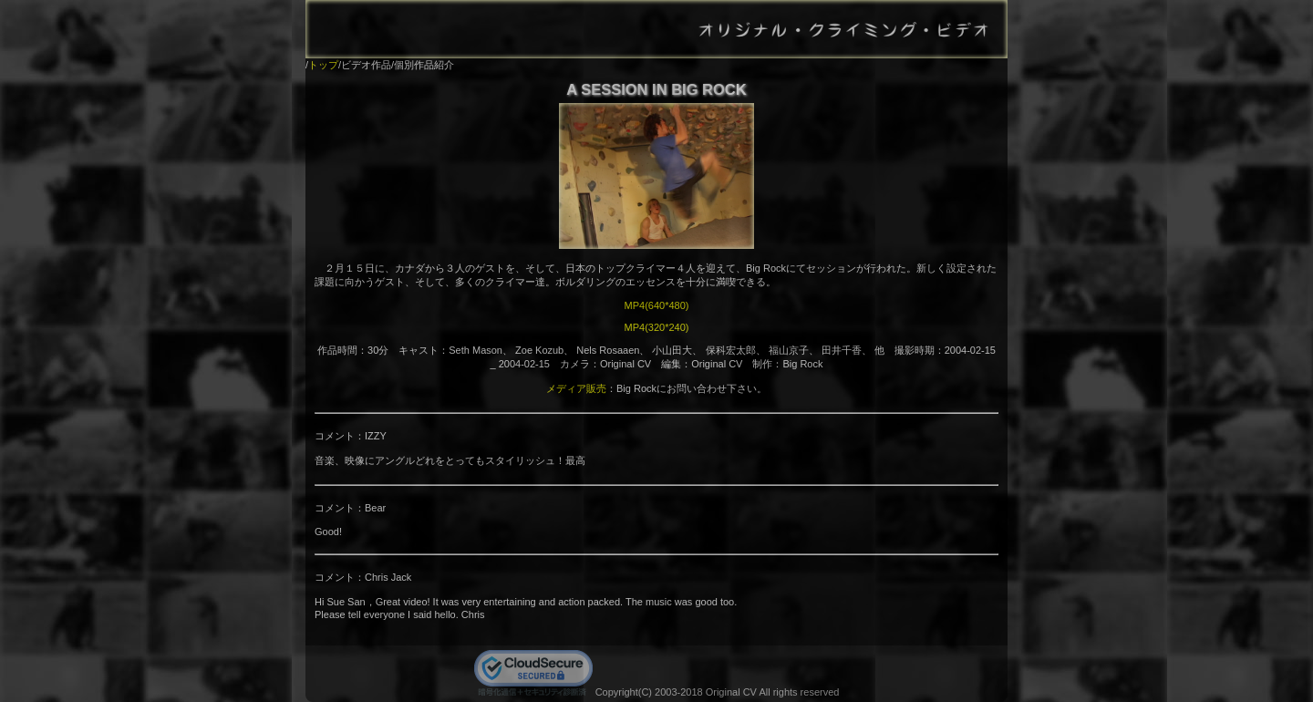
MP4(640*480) (657, 305)
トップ (323, 64)
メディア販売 (576, 388)
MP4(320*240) (657, 327)
